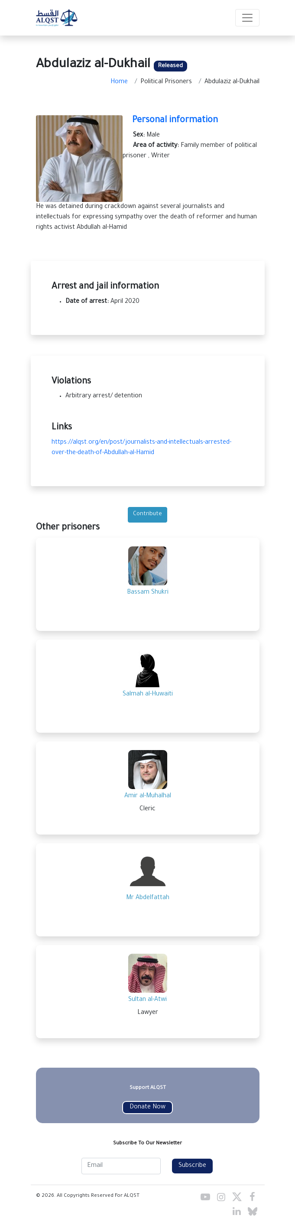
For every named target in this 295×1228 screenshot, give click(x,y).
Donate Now (147, 1107)
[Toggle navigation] (247, 17)
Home (119, 82)
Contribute (147, 514)
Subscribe (192, 1166)
